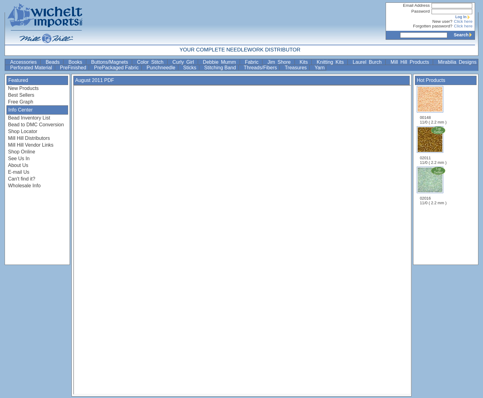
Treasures (296, 67)
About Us (18, 165)
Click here (463, 21)
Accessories (24, 62)
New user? (442, 21)
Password (420, 11)
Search (464, 34)
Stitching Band (220, 67)
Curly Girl (184, 62)
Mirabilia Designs (457, 62)
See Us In (19, 158)
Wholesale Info (24, 185)
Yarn (320, 67)
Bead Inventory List (29, 117)
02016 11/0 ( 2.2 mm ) (434, 185)
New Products (23, 88)
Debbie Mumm (220, 62)
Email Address (416, 5)
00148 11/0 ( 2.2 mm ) (433, 105)
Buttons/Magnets (111, 62)
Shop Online (21, 151)
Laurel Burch (368, 62)
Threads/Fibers (261, 67)
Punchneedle (162, 67)
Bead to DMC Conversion (36, 124)
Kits (305, 62)
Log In (464, 17)
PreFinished (74, 67)
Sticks (190, 67)
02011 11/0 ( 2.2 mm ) (434, 145)
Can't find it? (21, 178)
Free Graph (20, 101)
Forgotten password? (433, 26)
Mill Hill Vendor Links (31, 145)
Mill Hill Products (411, 62)
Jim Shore (280, 62)
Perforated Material (32, 67)
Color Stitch (151, 62)
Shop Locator (22, 131)
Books (76, 62)
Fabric (253, 62)
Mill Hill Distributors (29, 138)
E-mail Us (18, 172)
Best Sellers (21, 95)
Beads (54, 62)
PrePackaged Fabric (117, 67)
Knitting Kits (331, 62)
